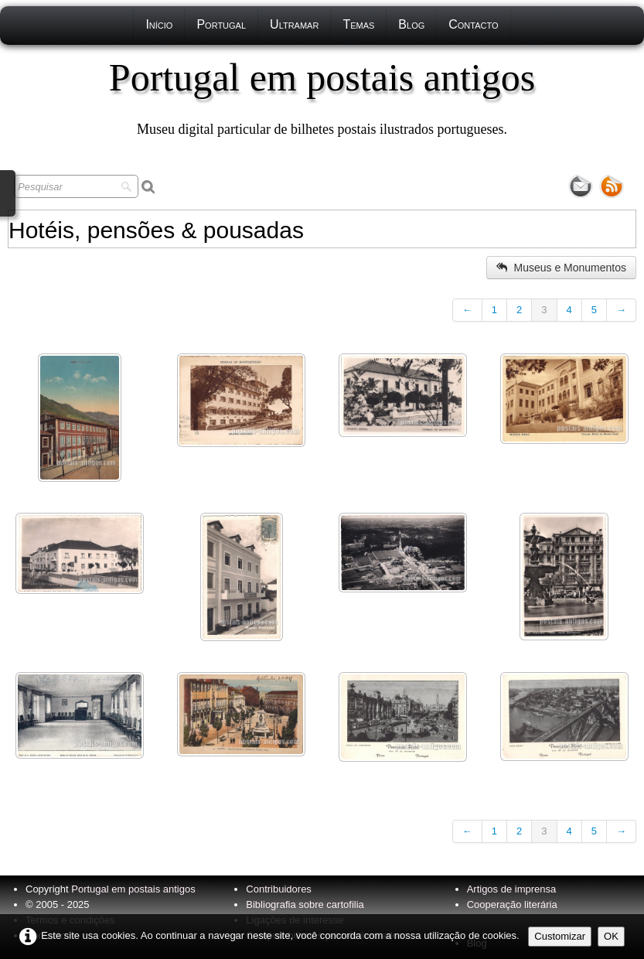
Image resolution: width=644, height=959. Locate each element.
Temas (358, 24)
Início (158, 24)
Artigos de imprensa (512, 889)
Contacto (473, 24)
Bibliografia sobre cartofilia (304, 904)
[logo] (322, 96)
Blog (411, 24)
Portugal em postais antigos (133, 889)
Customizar (559, 936)
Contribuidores (279, 889)
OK (611, 936)
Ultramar (294, 24)
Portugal (221, 24)
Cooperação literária (512, 904)
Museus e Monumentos (561, 267)
